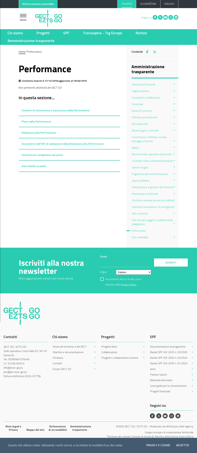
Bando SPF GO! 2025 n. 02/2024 (168, 358)
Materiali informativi (161, 380)
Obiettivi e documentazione (68, 352)
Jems (153, 369)
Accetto (182, 445)
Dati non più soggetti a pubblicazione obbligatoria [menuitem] (152, 222)
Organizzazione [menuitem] (140, 91)
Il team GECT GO (62, 369)
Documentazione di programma (167, 347)
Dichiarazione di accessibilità (57, 428)
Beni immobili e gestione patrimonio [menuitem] (152, 154)
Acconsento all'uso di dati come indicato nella (123, 279)
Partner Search (158, 375)
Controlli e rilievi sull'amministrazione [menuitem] (152, 161)
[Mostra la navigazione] (23, 17)
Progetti (43, 33)
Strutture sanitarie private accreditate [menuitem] (153, 200)
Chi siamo (15, 33)
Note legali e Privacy (13, 428)
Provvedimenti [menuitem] (140, 124)
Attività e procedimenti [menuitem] (144, 117)
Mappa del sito (35, 430)
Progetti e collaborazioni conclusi (119, 358)
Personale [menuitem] (137, 104)
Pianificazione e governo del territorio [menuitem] (153, 187)
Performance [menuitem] (139, 231)
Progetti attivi (109, 347)
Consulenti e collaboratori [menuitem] (146, 97)
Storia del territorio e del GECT (70, 347)
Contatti (57, 363)
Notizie (141, 33)
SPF (66, 33)
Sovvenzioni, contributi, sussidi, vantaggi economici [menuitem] (149, 139)
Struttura (58, 358)
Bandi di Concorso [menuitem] (142, 111)
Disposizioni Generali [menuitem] (143, 84)
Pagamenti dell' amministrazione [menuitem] (150, 174)
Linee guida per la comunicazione (168, 386)
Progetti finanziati (160, 391)
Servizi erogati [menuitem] (140, 167)
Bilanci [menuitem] (135, 148)
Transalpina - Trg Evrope (102, 33)
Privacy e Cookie (158, 445)
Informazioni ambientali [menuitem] (145, 194)
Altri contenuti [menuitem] (140, 213)
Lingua (103, 272)
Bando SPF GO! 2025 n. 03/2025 (168, 352)
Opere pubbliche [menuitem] (141, 181)
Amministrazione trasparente (31, 41)
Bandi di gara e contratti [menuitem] (145, 130)
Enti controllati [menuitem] (140, 237)
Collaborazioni (109, 352)
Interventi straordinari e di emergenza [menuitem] (153, 207)
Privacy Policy (128, 284)
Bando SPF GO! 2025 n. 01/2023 (168, 363)
